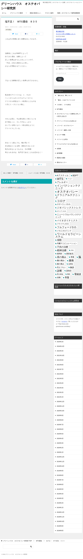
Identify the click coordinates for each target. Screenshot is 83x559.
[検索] (68, 19)
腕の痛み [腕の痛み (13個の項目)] (61, 260)
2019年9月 (60, 470)
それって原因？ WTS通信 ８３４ (13, 173)
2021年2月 (60, 392)
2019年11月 (60, 461)
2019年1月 (60, 507)
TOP (17, 541)
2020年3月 (60, 443)
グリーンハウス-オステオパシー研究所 (67, 286)
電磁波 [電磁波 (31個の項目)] (77, 274)
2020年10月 (60, 411)
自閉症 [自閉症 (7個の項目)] (70, 264)
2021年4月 (60, 383)
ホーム (4, 13)
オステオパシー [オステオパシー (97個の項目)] (67, 191)
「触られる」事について (64, 95)
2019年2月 (60, 503)
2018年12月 (60, 512)
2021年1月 (60, 397)
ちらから (64, 321)
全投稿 (59, 148)
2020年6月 (60, 429)
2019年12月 (60, 457)
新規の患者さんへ (35, 13)
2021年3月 (60, 388)
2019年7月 (60, 480)
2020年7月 (60, 424)
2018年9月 (60, 526)
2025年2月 (60, 341)
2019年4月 (60, 494)
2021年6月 (60, 374)
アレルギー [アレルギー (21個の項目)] (62, 182)
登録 (59, 79)
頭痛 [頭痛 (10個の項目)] (59, 278)
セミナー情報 (61, 135)
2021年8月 (60, 365)
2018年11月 (60, 517)
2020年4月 (60, 438)
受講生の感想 (61, 158)
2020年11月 (60, 406)
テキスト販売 (49, 13)
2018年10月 (60, 521)
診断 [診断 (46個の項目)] (59, 270)
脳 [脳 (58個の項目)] (79, 257)
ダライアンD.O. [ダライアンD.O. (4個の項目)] (61, 211)
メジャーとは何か (62, 139)
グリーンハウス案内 (16, 13)
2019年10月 (60, 466)
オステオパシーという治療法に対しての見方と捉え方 (69, 115)
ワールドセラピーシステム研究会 (67, 300)
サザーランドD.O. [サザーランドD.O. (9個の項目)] (64, 204)
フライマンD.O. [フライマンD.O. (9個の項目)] (63, 224)
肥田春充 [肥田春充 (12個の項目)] (69, 254)
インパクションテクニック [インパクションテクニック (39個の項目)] (67, 186)
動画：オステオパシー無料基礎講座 (68, 13)
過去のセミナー (62, 162)
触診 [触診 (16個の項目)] (72, 267)
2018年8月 (60, 530)
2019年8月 (60, 475)
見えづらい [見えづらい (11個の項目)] (61, 267)
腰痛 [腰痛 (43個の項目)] (71, 260)
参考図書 (59, 153)
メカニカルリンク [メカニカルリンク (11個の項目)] (64, 231)
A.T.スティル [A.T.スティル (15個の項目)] (62, 175)
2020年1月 (60, 452)
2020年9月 (60, 415)
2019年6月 (60, 484)
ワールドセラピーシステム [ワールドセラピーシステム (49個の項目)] (68, 235)
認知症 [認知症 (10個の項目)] (69, 271)
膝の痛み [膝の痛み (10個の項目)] (60, 264)
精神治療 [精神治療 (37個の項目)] (62, 250)
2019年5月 (60, 489)
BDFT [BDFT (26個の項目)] (75, 175)
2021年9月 (60, 360)
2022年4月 (60, 351)
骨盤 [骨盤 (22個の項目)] (67, 277)
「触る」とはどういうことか (66, 100)
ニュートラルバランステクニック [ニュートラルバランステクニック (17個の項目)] (68, 215)
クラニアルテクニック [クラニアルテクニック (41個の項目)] (67, 196)
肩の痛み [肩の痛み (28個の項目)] (61, 257)
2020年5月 (60, 434)
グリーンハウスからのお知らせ (66, 121)
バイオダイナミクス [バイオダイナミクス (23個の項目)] (67, 220)
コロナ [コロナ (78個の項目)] (61, 200)
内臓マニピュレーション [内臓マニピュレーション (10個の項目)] (67, 243)
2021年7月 (60, 369)
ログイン (22, 187)
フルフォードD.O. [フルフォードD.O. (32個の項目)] (67, 227)
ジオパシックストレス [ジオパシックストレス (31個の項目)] (69, 207)
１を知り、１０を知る (64, 104)
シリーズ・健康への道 (64, 130)
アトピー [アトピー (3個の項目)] (70, 179)
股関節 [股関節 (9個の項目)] (59, 254)
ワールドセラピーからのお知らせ (67, 144)
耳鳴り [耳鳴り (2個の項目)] (72, 250)
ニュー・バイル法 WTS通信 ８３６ (39, 173)
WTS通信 (8, 29)
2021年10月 (60, 355)
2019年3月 (60, 498)
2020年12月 (60, 401)
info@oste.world (61, 39)
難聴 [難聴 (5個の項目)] (68, 274)
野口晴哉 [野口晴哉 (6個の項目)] (60, 274)
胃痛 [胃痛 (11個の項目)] (72, 257)
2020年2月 (60, 447)
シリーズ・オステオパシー (65, 125)
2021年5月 (60, 378)
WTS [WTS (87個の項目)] (60, 178)
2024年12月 (60, 346)
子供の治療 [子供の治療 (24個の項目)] (62, 247)
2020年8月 (60, 420)
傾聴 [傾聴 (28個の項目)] (59, 240)
